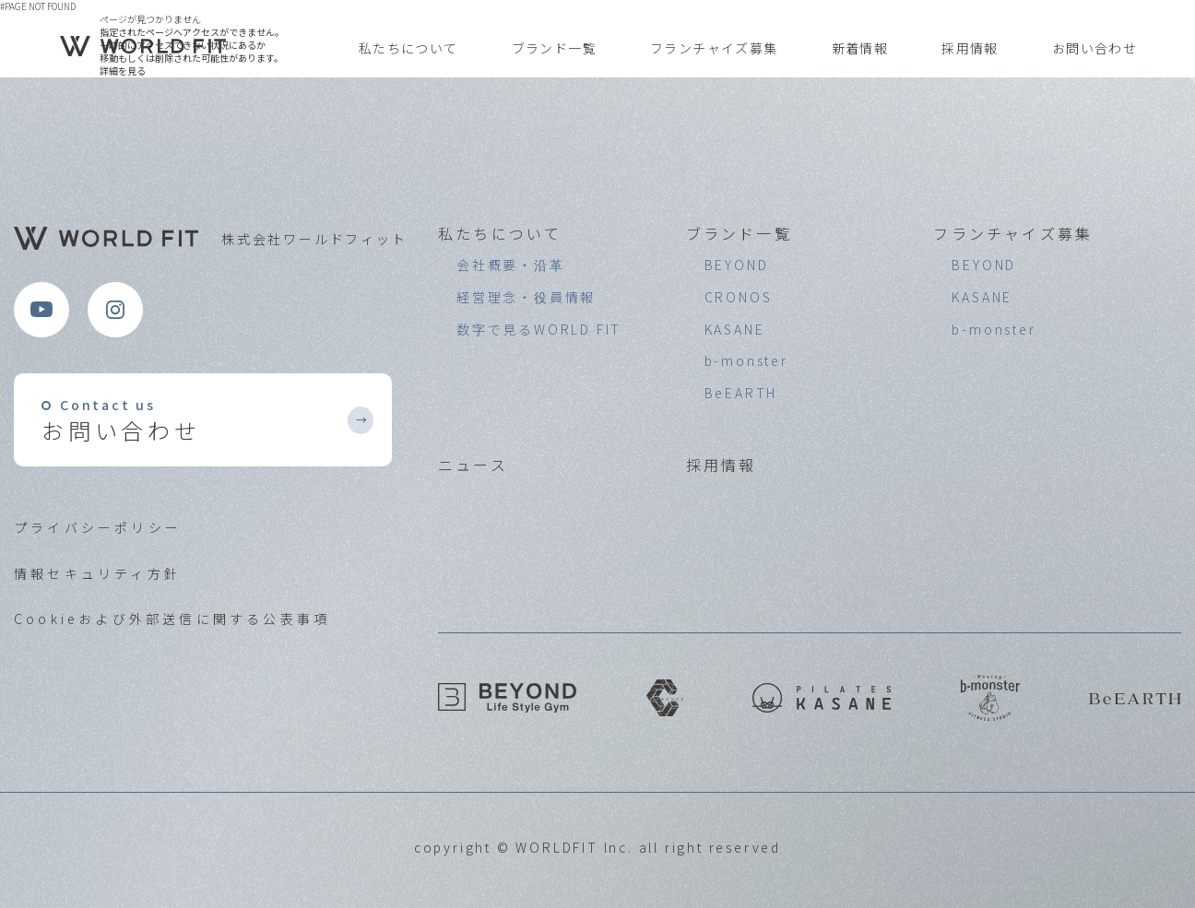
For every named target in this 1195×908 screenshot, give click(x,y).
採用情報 (970, 48)
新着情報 (860, 48)
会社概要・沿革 (510, 264)
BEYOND (736, 264)
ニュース (473, 465)
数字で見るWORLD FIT (538, 329)
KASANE (734, 329)
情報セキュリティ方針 (97, 573)
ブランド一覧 (554, 48)
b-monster (746, 360)
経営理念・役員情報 (526, 297)
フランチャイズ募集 (714, 48)
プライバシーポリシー (98, 527)
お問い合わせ (1094, 48)
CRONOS (738, 297)
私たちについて (408, 48)
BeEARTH (741, 392)
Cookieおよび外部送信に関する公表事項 (172, 618)
